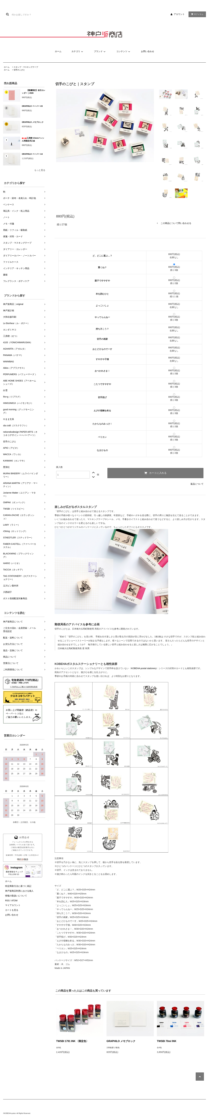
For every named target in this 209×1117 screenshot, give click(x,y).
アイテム (196, 14)
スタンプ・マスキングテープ (26, 67)
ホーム (58, 51)
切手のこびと (19, 70)
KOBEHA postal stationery (143, 668)
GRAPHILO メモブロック (33, 122)
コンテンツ (123, 51)
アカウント (179, 14)
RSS (7, 900)
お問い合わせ (147, 51)
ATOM (14, 900)
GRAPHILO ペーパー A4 (32, 154)
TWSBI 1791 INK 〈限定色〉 (72, 1041)
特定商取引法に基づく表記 (18, 886)
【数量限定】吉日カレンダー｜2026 (33, 91)
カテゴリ (77, 51)
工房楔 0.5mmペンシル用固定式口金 (33, 139)
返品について (197, 484)
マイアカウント (12, 905)
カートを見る (11, 910)
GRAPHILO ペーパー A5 (32, 106)
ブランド (100, 51)
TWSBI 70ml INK (166, 1041)
